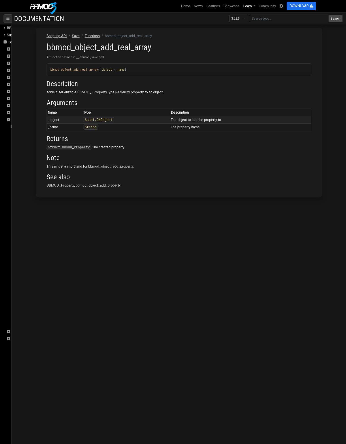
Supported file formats (24, 35)
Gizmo (17, 70)
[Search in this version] (289, 18)
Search (335, 18)
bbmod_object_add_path (36, 247)
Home (186, 5)
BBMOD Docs (17, 28)
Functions (23, 127)
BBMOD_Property (104, 185)
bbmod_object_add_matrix (38, 240)
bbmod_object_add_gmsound (40, 212)
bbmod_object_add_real (36, 268)
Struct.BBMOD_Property (113, 147)
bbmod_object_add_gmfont (38, 169)
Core (15, 56)
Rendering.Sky (23, 113)
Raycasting (20, 98)
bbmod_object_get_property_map (43, 318)
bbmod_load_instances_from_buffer (46, 148)
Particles (19, 84)
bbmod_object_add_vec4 (37, 303)
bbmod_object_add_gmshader (41, 204)
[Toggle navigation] (8, 18)
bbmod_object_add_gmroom (39, 190)
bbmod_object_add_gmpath (39, 183)
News (198, 6)
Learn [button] (248, 6)
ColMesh (19, 49)
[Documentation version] (238, 18)
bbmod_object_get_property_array (44, 310)
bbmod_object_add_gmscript (40, 197)
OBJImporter (22, 77)
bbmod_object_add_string (37, 282)
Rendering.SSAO (25, 106)
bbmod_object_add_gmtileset (40, 226)
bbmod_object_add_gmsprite (40, 219)
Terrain (17, 339)
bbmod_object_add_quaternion (41, 261)
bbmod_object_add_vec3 (37, 296)
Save (16, 120)
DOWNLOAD (301, 6)
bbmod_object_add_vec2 (37, 289)
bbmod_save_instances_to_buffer (44, 325)
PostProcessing (25, 91)
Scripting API (19, 42)
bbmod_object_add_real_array (41, 275)
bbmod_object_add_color (37, 162)
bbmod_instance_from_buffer (40, 134)
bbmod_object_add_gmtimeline (42, 233)
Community (267, 6)
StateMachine (22, 332)
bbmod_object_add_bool (36, 155)
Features (213, 6)
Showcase (232, 6)
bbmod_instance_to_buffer (38, 141)
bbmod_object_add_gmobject (40, 176)
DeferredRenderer (26, 63)
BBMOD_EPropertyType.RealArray (147, 92)
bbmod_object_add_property (39, 254)
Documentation (39, 18)
